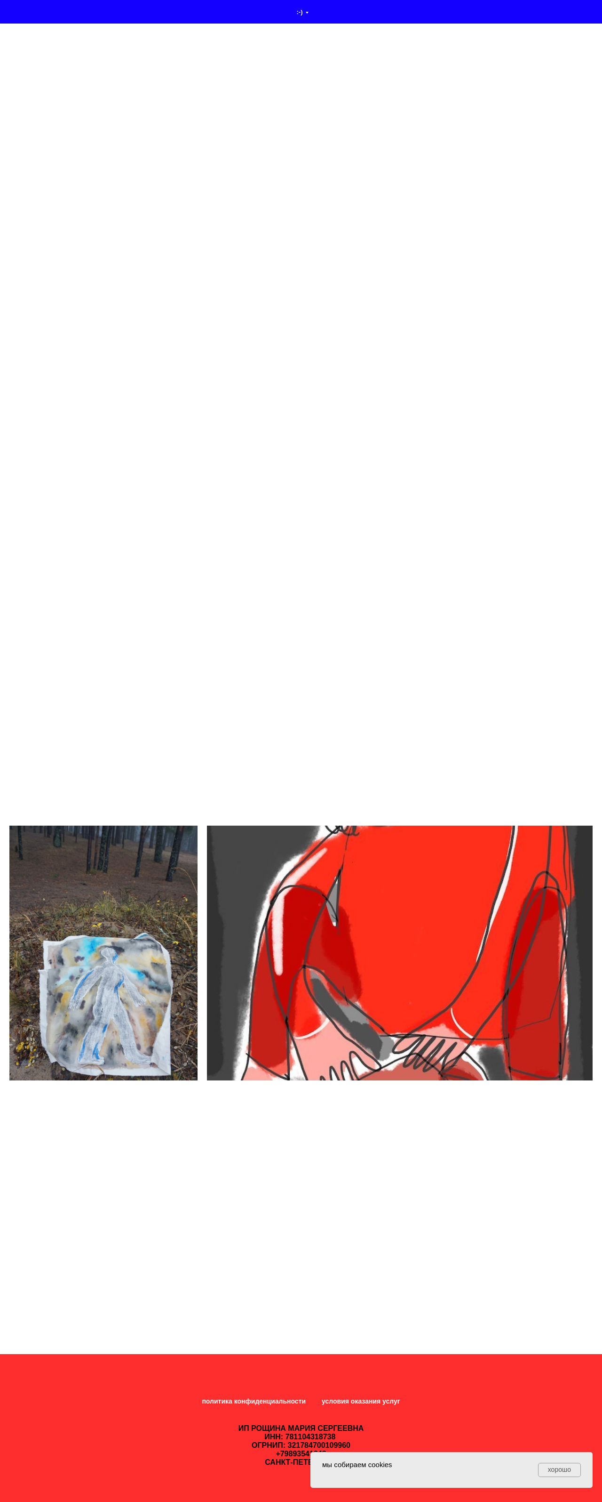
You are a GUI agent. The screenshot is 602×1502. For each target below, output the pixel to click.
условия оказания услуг (361, 1401)
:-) (300, 12)
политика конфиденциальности (254, 1401)
